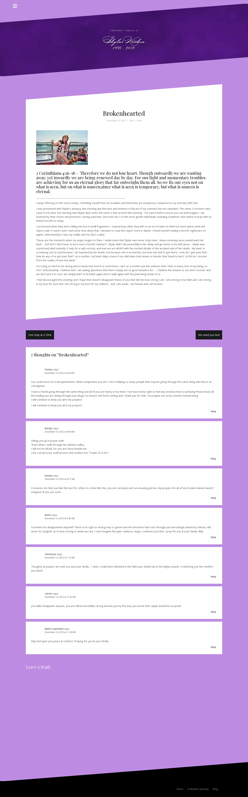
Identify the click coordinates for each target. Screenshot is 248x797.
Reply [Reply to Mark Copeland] (213, 647)
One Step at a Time (39, 335)
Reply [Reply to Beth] (213, 537)
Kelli (132, 120)
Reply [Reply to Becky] (213, 458)
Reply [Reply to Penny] (213, 411)
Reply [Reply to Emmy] (213, 497)
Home (179, 789)
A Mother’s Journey (198, 789)
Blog (139, 120)
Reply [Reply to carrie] (213, 611)
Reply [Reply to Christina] (213, 576)
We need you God (209, 335)
